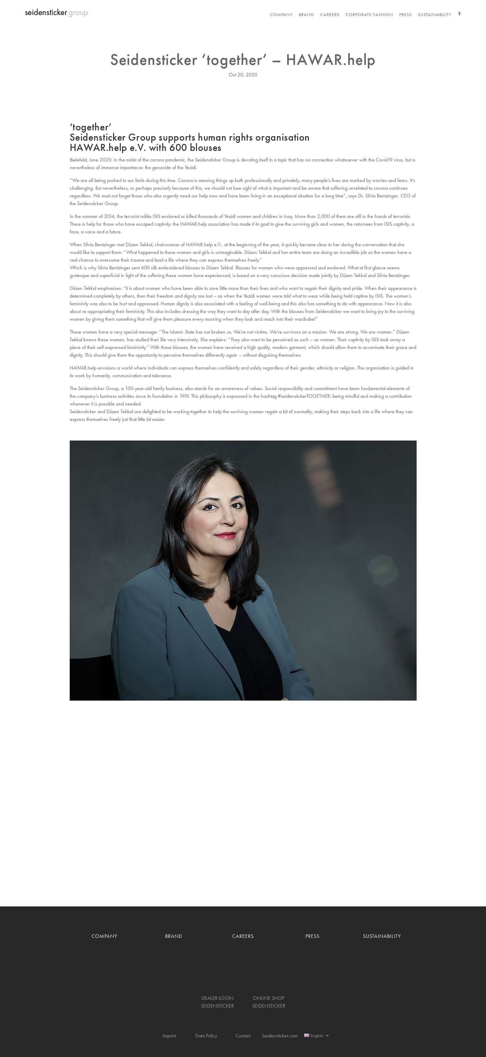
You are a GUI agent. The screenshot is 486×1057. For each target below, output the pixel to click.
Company (281, 15)
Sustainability (434, 15)
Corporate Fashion (369, 15)
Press (405, 15)
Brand (306, 15)
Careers (330, 15)
